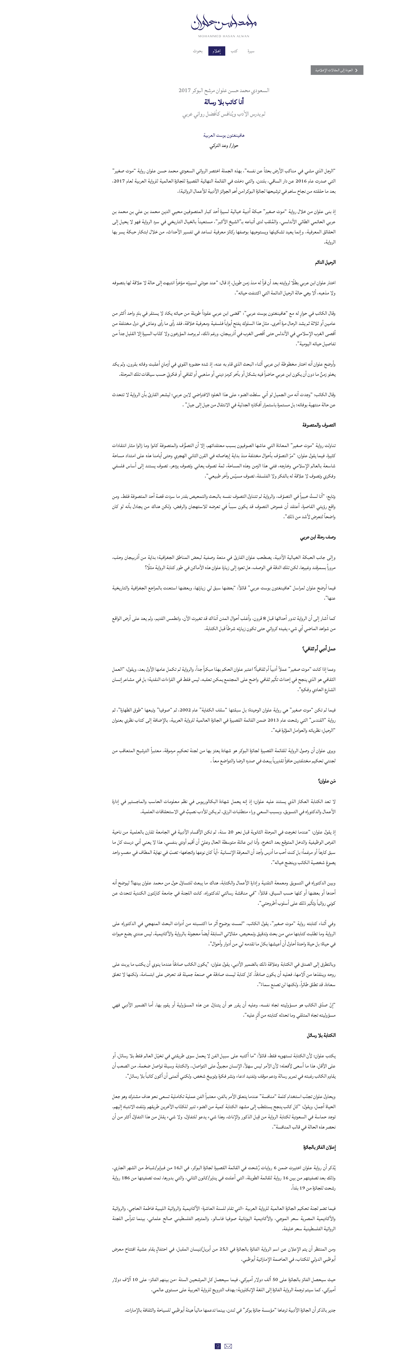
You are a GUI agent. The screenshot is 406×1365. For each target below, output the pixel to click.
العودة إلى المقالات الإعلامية (303, 70)
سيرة (233, 51)
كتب (214, 51)
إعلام (195, 51)
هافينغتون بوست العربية (203, 135)
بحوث (174, 51)
